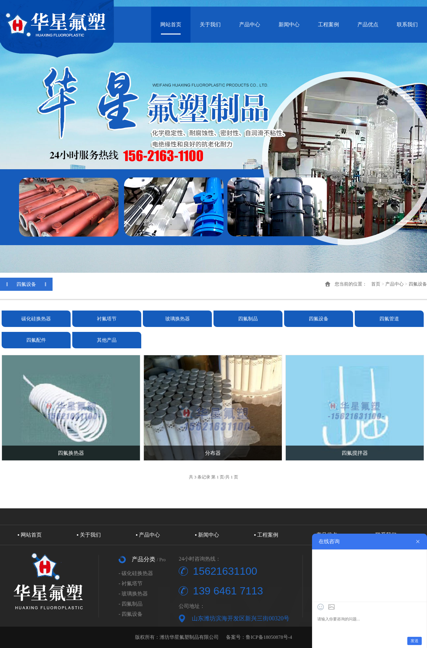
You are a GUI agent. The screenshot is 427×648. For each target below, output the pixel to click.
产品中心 (249, 24)
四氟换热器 (71, 453)
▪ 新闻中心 (207, 535)
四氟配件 (36, 340)
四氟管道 (389, 318)
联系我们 (407, 24)
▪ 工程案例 (266, 535)
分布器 (213, 453)
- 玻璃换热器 (133, 593)
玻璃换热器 (177, 318)
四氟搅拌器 (355, 453)
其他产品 (107, 340)
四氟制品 (248, 318)
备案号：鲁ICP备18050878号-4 (259, 637)
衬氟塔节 (107, 318)
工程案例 (328, 24)
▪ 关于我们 (89, 535)
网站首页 (170, 24)
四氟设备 (418, 284)
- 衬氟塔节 (131, 583)
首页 (375, 284)
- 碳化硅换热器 (136, 573)
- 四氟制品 (131, 604)
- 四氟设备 (131, 614)
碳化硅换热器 (36, 318)
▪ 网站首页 (29, 535)
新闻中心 (289, 24)
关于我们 (210, 24)
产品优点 (367, 24)
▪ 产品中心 (148, 535)
